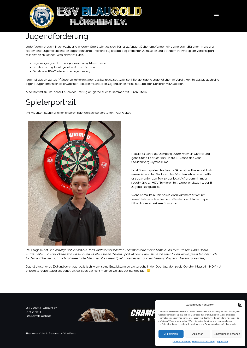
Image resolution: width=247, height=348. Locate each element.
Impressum (222, 341)
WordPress (69, 333)
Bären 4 (180, 170)
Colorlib (43, 333)
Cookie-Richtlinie (182, 341)
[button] (240, 304)
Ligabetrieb (67, 67)
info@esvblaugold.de (38, 316)
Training (66, 63)
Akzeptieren (171, 333)
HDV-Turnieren (56, 71)
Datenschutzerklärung (203, 341)
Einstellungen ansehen (227, 333)
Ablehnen (197, 333)
